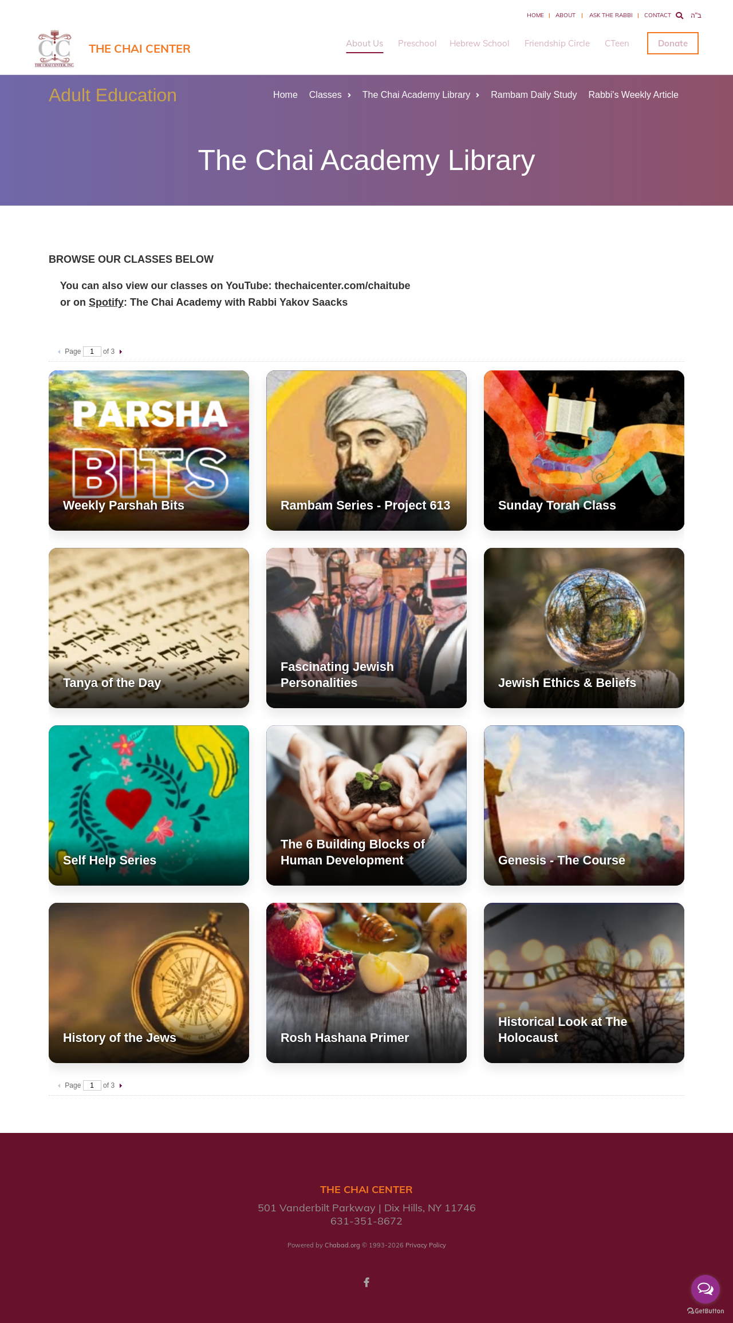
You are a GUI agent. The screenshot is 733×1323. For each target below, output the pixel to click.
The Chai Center (140, 48)
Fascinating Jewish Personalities (337, 674)
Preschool (417, 43)
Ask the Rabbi (611, 15)
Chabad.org (342, 1245)
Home (535, 15)
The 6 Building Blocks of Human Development (353, 852)
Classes (330, 95)
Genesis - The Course (561, 860)
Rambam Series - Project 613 (365, 505)
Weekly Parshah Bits (123, 505)
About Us (364, 43)
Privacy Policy (425, 1245)
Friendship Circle (557, 43)
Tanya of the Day (112, 683)
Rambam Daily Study (534, 95)
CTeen (617, 43)
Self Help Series (109, 860)
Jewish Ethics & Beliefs (567, 683)
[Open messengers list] (705, 1289)
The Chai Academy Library (421, 95)
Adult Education (113, 95)
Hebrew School (480, 43)
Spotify (106, 302)
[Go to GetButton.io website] (705, 1311)
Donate (673, 43)
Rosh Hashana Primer (345, 1037)
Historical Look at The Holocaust (563, 1029)
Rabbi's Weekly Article (634, 95)
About (565, 15)
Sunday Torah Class (557, 505)
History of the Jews (119, 1037)
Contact (657, 15)
